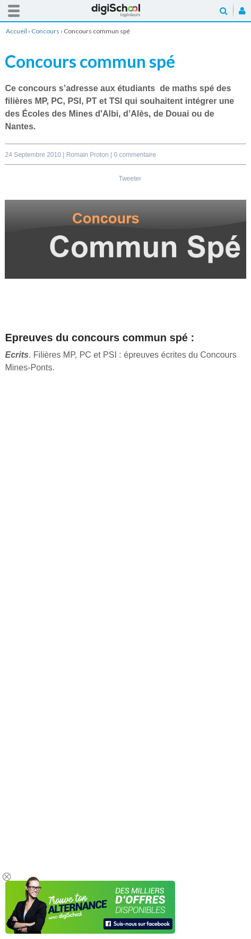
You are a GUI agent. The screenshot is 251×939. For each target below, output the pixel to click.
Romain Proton (88, 154)
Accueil (125, 10)
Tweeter (130, 178)
